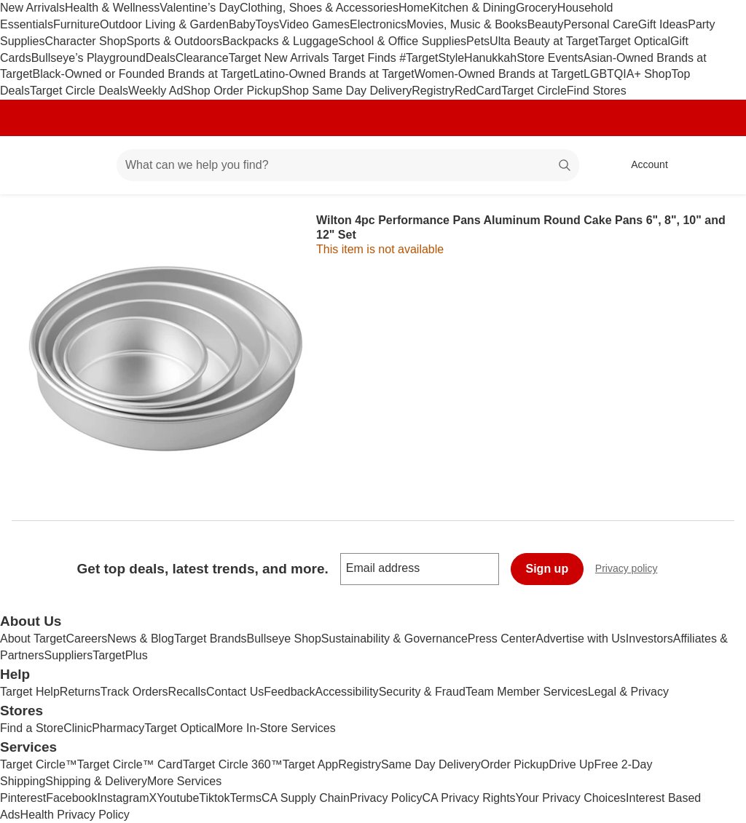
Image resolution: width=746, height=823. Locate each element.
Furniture (76, 24)
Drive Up (571, 764)
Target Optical (634, 41)
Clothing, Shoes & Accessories (319, 7)
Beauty (545, 24)
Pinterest (23, 798)
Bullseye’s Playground (88, 58)
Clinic (77, 728)
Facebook (71, 798)
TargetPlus (120, 655)
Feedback (289, 691)
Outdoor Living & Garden (164, 24)
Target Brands (210, 638)
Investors (649, 638)
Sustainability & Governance (394, 638)
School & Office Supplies (402, 41)
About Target (33, 638)
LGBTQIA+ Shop (628, 74)
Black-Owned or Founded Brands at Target (142, 74)
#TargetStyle (431, 58)
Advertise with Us (580, 638)
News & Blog (140, 638)
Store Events (550, 58)
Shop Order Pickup (232, 90)
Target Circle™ (38, 764)
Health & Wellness (112, 7)
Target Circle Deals (79, 90)
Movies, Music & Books (467, 24)
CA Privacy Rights (469, 798)
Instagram (123, 798)
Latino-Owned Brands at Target (333, 74)
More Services (184, 781)
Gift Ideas (663, 24)
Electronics (378, 24)
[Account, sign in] (642, 165)
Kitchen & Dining (473, 7)
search (565, 166)
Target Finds (365, 58)
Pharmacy (118, 728)
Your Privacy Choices (571, 798)
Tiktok (214, 798)
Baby (242, 24)
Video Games (314, 24)
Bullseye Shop (284, 638)
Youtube (178, 798)
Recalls (187, 691)
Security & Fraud (422, 691)
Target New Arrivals (280, 58)
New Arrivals (32, 7)
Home (414, 7)
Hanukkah (490, 58)
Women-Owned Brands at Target (499, 74)
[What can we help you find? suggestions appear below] (348, 165)
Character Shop (85, 41)
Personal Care (600, 24)
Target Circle (534, 90)
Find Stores (597, 90)
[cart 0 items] (715, 165)
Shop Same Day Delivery (347, 90)
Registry (433, 90)
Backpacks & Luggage (280, 41)
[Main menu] (83, 165)
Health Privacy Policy (75, 814)
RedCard (478, 90)
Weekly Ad (155, 90)
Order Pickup (515, 764)
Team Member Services (527, 691)
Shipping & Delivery (96, 781)
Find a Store (31, 728)
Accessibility (346, 691)
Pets (478, 41)
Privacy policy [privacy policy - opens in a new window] (632, 570)
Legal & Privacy (628, 691)
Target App (311, 764)
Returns (80, 691)
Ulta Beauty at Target (544, 41)
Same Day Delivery (431, 764)
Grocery (536, 7)
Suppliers (68, 655)
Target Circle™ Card (130, 764)
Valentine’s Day (200, 7)
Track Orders (134, 691)
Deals (161, 58)
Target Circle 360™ (233, 764)
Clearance (202, 58)
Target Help (30, 691)
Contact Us (235, 691)
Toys (267, 24)
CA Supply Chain (306, 798)
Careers (86, 638)
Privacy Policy (386, 798)
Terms (245, 798)
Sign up (547, 568)
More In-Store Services (276, 728)
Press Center (501, 638)
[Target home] (32, 165)
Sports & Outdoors (174, 41)
